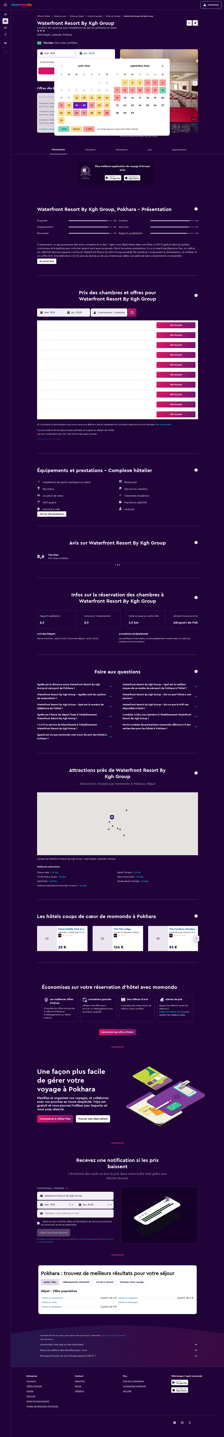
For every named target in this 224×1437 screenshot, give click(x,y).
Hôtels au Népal (77, 16)
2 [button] (107, 82)
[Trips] (5, 43)
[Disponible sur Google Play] (113, 178)
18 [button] (69, 105)
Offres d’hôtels (43, 16)
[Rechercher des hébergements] (5, 21)
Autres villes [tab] (50, 1282)
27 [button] (84, 113)
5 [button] (76, 90)
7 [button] (91, 90)
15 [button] (99, 98)
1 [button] (99, 82)
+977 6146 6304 (46, 38)
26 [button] (76, 113)
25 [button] (69, 113)
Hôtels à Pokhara (113, 16)
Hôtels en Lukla (49, 1302)
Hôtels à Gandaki (94, 16)
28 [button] (91, 113)
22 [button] (99, 105)
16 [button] (107, 98)
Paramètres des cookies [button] (49, 439)
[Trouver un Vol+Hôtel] (5, 34)
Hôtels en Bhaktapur (51, 1307)
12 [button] (76, 98)
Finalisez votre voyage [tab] (132, 1282)
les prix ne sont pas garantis (113, 1335)
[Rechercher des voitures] (5, 28)
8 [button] (99, 90)
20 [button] (84, 105)
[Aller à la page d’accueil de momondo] (21, 4)
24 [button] (61, 113)
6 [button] (84, 90)
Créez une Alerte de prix (171, 1012)
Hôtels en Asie (60, 16)
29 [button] (99, 113)
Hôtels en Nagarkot (128, 1298)
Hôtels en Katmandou (52, 1298)
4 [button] (69, 90)
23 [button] (106, 105)
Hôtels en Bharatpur (128, 1302)
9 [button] (107, 90)
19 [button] (76, 105)
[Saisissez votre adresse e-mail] (78, 1213)
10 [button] (61, 98)
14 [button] (92, 98)
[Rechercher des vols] (5, 14)
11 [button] (69, 98)
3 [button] (61, 90)
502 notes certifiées (65, 43)
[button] (5, 4)
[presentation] (132, 177)
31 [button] (61, 120)
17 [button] (61, 105)
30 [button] (106, 113)
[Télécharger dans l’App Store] (132, 178)
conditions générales (88, 1239)
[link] (117, 1032)
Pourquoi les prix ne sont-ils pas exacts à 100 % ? (119, 1356)
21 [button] (92, 105)
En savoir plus (164, 425)
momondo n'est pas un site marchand (119, 1344)
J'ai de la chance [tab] (104, 1282)
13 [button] (84, 98)
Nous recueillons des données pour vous (119, 1350)
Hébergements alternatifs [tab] (76, 1282)
